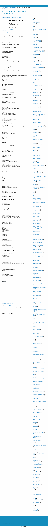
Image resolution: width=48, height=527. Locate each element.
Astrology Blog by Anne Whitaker (37, 31)
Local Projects (35, 311)
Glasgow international (36, 234)
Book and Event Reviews (36, 68)
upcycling (34, 457)
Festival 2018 (34, 168)
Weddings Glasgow (35, 477)
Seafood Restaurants (35, 398)
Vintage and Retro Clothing (36, 471)
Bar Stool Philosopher (36, 54)
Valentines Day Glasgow (36, 467)
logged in (7, 313)
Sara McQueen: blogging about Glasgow (38, 391)
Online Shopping (35, 348)
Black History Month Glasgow (37, 61)
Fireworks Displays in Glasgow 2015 (37, 180)
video (33, 470)
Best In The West (35, 60)
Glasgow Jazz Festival (36, 246)
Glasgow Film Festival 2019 (36, 216)
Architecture (34, 23)
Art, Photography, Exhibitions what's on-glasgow (39, 29)
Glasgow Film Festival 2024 (36, 223)
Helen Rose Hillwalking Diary (36, 266)
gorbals (34, 255)
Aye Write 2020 (35, 33)
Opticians (34, 350)
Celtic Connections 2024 (36, 104)
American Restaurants (36, 22)
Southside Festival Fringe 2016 (37, 412)
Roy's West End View (36, 388)
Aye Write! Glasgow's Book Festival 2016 (38, 51)
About (33, 19)
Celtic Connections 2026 (36, 107)
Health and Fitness (35, 264)
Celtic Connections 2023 (36, 103)
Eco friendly (34, 161)
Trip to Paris (34, 449)
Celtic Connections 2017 (36, 95)
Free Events (34, 184)
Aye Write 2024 (35, 37)
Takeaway (34, 433)
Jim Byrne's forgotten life (36, 292)
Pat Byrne (9, 305)
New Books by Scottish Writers (37, 343)
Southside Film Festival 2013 (36, 415)
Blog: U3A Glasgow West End (37, 64)
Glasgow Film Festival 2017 (36, 213)
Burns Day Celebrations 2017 (37, 75)
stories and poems (35, 426)
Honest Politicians (35, 273)
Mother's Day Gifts (35, 333)
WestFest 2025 (35, 487)
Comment (34, 136)
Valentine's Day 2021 (35, 460)
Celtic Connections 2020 (36, 100)
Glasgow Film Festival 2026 (36, 226)
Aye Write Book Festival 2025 (37, 44)
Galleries (34, 191)
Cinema (34, 129)
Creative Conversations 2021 (37, 147)
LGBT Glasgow (35, 306)
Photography (34, 367)
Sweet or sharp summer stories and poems (38, 432)
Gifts (33, 195)
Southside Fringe (35, 416)
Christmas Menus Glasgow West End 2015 (38, 125)
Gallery (34, 192)
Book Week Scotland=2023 (36, 71)
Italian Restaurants (35, 284)
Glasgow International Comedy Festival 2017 (39, 242)
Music (33, 339)
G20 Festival (34, 189)
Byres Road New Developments (37, 85)
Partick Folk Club (35, 358)
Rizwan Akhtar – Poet (36, 385)
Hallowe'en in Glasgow (36, 260)
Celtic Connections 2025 (36, 106)
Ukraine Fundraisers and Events (37, 450)
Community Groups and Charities (37, 139)
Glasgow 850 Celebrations (36, 198)
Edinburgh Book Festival (36, 162)
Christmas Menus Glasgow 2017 (37, 122)
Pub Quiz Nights (35, 377)
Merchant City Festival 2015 (36, 330)
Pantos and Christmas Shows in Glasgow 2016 (39, 354)
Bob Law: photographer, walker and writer (38, 67)
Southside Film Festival (36, 413)
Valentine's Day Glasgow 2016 (37, 461)
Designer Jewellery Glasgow (36, 155)
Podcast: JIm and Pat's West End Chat (38, 371)
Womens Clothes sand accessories (37, 499)
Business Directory (35, 79)
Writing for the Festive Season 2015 (37, 508)
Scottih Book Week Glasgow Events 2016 (38, 395)
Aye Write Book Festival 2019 (37, 40)
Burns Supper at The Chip (8, 32)
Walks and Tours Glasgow (36, 474)
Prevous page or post (5, 303)
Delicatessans (35, 154)
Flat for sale (34, 181)
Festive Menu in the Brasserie (6, 31)
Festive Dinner (4, 30)
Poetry (34, 374)
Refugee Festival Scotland (36, 384)
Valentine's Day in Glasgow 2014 (37, 464)
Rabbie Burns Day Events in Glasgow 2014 (38, 378)
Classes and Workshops (36, 132)
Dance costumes (35, 150)
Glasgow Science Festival (36, 249)
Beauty (34, 57)
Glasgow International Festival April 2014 (38, 245)
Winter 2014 (34, 498)
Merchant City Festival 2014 (36, 329)
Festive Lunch (11, 29)
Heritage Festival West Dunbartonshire (38, 270)
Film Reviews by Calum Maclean (37, 172)
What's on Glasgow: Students (37, 494)
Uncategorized (35, 452)
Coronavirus (34, 143)
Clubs (33, 133)
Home (3, 7)
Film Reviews (34, 171)
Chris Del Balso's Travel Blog (37, 111)
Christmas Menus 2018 (36, 119)
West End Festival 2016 (36, 481)
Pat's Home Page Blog (36, 359)
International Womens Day (36, 280)
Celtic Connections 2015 (36, 92)
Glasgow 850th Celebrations (36, 201)
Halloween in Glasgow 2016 (36, 263)
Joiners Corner (35, 298)
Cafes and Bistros (35, 86)
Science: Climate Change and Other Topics (38, 394)
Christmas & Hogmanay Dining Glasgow (38, 114)
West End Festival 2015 (36, 480)
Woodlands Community (36, 502)
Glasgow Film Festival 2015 (36, 209)
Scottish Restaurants (35, 397)
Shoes (33, 405)
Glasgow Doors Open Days (36, 206)
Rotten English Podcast (36, 387)
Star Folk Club (35, 422)
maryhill (34, 321)
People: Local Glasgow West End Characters (39, 362)
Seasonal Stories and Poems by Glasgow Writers (39, 401)
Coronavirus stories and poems (37, 144)
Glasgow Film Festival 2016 (36, 210)
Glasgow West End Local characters (37, 252)
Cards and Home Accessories (37, 89)
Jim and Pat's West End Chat (37, 291)
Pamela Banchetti (35, 351)
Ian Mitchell (34, 274)
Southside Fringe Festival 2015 (37, 419)
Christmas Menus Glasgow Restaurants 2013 (10, 7)
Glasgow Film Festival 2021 (36, 219)
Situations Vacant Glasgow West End (38, 409)
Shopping (34, 406)
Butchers (34, 82)
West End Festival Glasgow (36, 484)
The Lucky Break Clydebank (36, 440)
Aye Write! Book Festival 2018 (37, 47)
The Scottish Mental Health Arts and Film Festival (39, 445)
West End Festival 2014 (36, 478)
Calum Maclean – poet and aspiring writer (38, 88)
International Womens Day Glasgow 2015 (38, 283)
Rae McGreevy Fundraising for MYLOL (38, 381)
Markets (34, 318)
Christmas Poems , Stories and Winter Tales (39, 126)
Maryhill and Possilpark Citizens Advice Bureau (39, 322)
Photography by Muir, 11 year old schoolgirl (38, 368)
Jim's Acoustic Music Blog (36, 295)
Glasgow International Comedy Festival (38, 239)
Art (33, 26)
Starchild (34, 423)
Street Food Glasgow (35, 429)
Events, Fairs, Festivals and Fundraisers (38, 165)
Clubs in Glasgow (35, 135)
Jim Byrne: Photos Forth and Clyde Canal (38, 294)
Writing (34, 505)
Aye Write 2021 (35, 34)
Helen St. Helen (35, 267)
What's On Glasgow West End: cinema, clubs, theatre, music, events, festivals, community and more (39, 492)
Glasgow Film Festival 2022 (36, 220)
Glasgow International (36, 231)
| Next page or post (10, 303)
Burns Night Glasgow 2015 (36, 78)
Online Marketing (35, 347)
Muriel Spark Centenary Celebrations (38, 336)
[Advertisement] (15, 291)
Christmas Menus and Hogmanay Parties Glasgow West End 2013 (11, 17)
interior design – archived (36, 277)
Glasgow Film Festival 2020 (36, 217)
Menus (34, 326)
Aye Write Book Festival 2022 (37, 41)
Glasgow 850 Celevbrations (36, 199)
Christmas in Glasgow (36, 115)
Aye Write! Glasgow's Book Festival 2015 (38, 50)
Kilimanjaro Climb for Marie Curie (37, 301)
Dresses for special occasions (37, 158)
